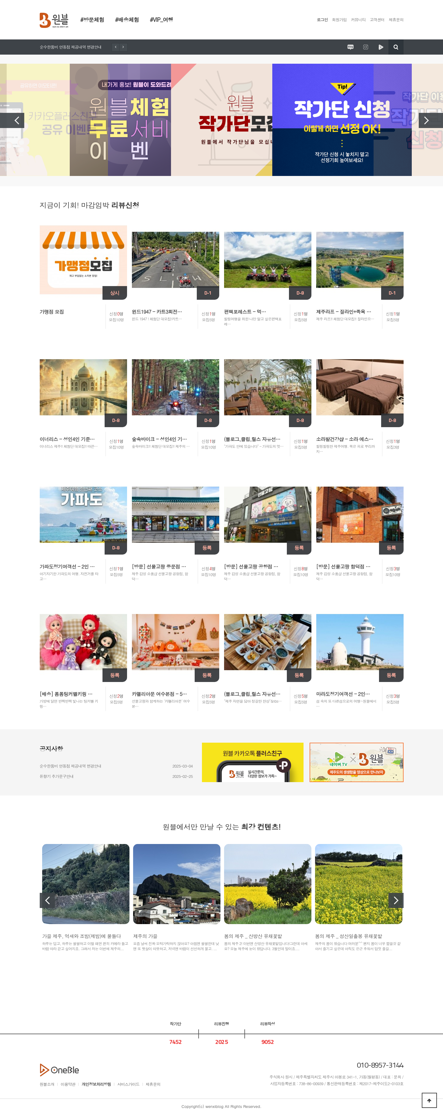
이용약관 (68, 1084)
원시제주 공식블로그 (350, 47)
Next (431, 120)
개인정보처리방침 (96, 1084)
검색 (396, 47)
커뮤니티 (358, 19)
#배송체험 (127, 19)
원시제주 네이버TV (380, 47)
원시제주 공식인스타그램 (365, 47)
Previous (12, 120)
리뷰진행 (221, 1024)
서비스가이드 (128, 1084)
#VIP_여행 (161, 19)
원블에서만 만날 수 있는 (221, 827)
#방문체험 (92, 19)
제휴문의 (396, 19)
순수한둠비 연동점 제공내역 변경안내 (71, 47)
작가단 (175, 1024)
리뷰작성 (267, 1024)
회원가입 (339, 19)
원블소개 (47, 1084)
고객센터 (377, 19)
